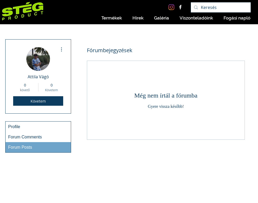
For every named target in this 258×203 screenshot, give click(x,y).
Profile (14, 126)
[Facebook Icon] (180, 7)
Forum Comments (25, 137)
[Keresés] (220, 7)
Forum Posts (20, 147)
